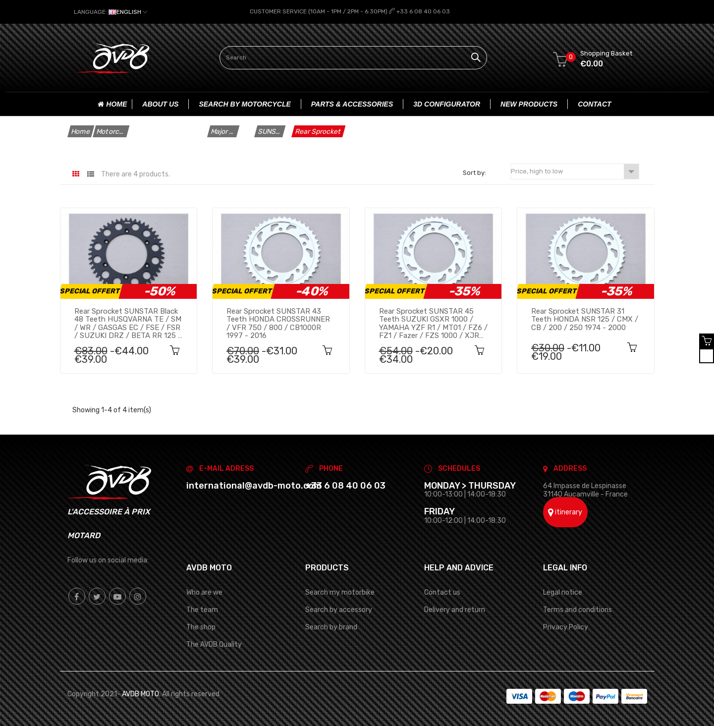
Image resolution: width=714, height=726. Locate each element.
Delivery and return (454, 609)
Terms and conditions (577, 609)
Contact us (442, 592)
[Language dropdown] (110, 12)
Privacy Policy (565, 626)
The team (202, 609)
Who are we (204, 592)
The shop (201, 626)
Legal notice (562, 592)
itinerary (565, 512)
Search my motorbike (340, 592)
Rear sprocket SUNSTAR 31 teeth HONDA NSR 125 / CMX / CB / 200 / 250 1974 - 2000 (584, 319)
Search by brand (331, 626)
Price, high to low (575, 171)
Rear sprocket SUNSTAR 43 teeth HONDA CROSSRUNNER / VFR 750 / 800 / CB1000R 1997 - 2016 (278, 323)
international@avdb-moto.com (254, 485)
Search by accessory (338, 609)
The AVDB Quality (214, 644)
